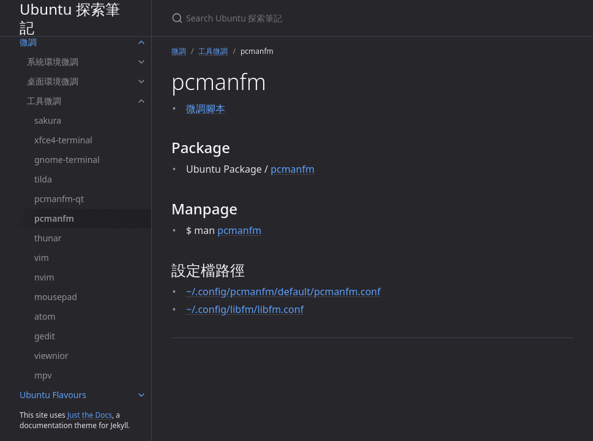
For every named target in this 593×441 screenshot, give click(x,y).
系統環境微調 (52, 61)
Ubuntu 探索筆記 (70, 18)
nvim (44, 277)
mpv (43, 375)
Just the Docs (89, 415)
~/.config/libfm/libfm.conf (245, 309)
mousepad (55, 297)
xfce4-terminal (63, 140)
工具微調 (44, 101)
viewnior (51, 355)
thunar (48, 238)
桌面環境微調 (52, 81)
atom (44, 316)
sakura (47, 120)
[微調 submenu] (141, 42)
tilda (43, 179)
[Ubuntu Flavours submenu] (141, 395)
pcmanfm (54, 218)
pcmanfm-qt (59, 199)
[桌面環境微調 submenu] (141, 81)
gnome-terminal (67, 159)
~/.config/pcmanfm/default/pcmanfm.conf (283, 291)
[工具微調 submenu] (141, 101)
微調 (28, 42)
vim (41, 257)
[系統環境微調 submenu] (141, 62)
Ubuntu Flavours (53, 395)
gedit (44, 336)
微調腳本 (205, 108)
